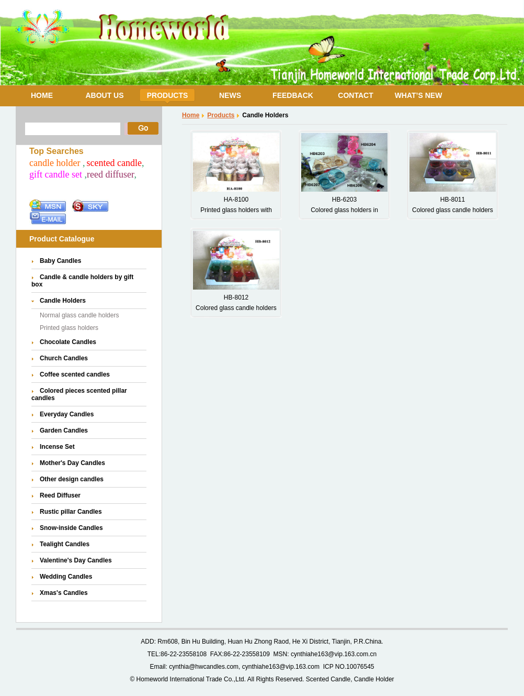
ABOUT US (104, 95)
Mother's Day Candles (72, 463)
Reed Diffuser (60, 495)
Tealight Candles (64, 544)
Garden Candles (64, 430)
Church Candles (64, 358)
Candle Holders (63, 300)
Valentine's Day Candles (76, 560)
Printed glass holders (69, 328)
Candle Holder (374, 679)
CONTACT (355, 95)
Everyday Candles (67, 414)
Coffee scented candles (75, 374)
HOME (42, 95)
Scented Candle (328, 679)
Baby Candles (60, 260)
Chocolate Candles (68, 342)
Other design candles (72, 479)
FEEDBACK (292, 95)
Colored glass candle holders (452, 210)
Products (220, 115)
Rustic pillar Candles (71, 511)
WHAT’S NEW (418, 95)
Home (190, 115)
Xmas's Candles (64, 592)
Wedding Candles (66, 576)
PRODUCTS (167, 95)
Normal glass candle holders (79, 315)
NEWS (230, 95)
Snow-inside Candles (71, 528)
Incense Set (57, 446)
